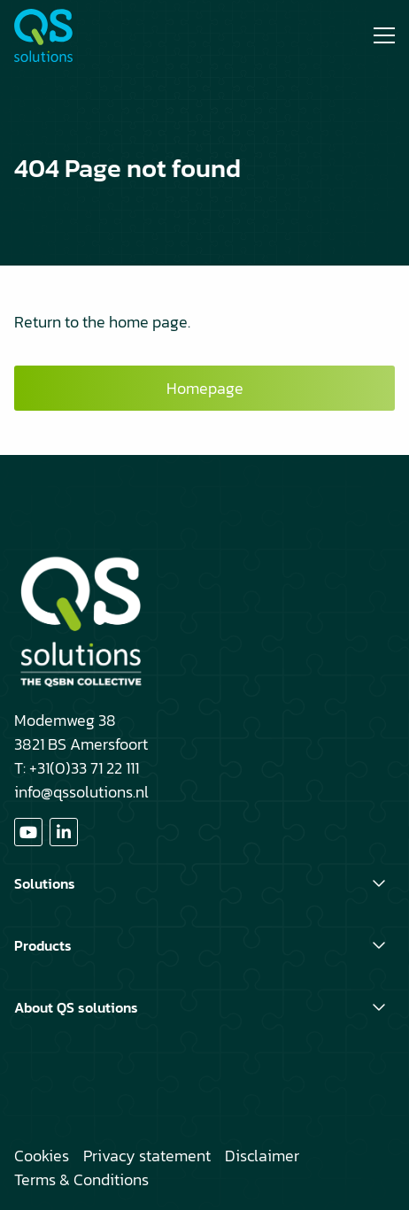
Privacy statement (147, 1156)
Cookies (41, 1156)
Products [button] (43, 945)
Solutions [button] (44, 883)
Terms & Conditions (81, 1179)
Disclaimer (262, 1156)
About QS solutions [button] (76, 1007)
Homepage (204, 388)
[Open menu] (377, 35)
